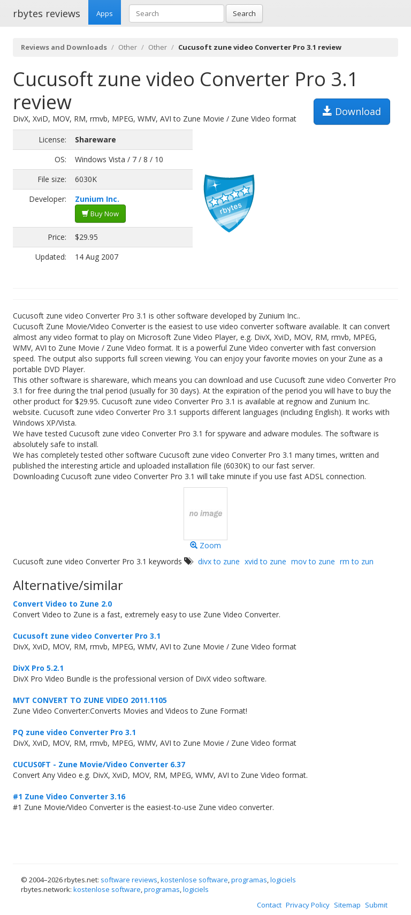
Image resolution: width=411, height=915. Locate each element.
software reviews (129, 879)
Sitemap (347, 905)
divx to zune (219, 561)
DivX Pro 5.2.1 (38, 668)
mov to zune (313, 561)
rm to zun (357, 561)
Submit (376, 905)
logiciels (283, 879)
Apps (104, 13)
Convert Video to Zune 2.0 (62, 604)
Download (352, 111)
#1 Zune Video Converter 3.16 (69, 796)
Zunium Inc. (97, 199)
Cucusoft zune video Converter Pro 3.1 (87, 636)
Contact (269, 905)
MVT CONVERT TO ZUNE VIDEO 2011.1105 (90, 700)
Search (244, 13)
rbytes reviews (46, 13)
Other (127, 47)
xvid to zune (265, 561)
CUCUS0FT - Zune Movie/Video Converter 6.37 (99, 764)
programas (249, 879)
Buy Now (100, 213)
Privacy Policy (308, 905)
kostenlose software (194, 879)
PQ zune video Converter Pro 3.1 (74, 732)
